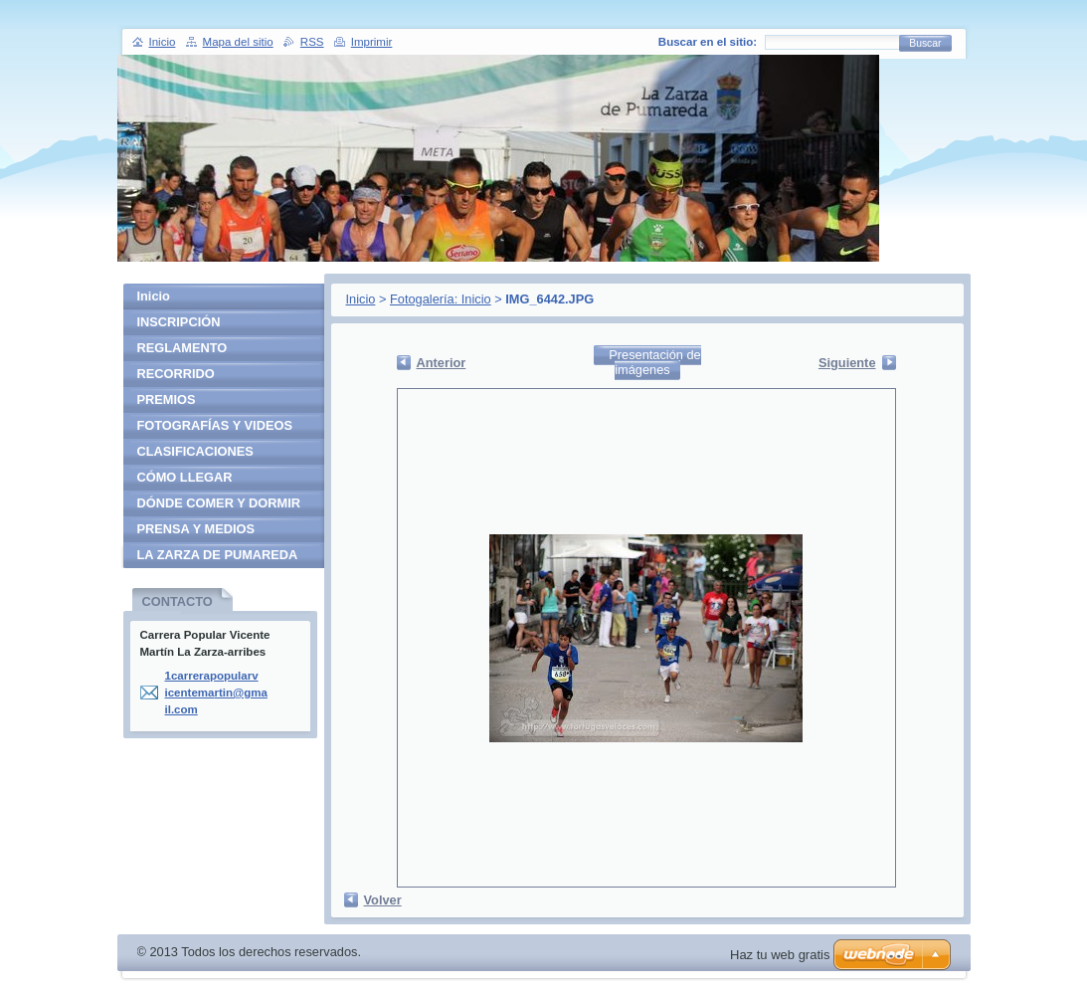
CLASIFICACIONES (195, 451)
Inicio (361, 299)
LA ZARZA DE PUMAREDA (217, 554)
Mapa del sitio (238, 42)
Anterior (441, 362)
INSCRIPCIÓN (179, 321)
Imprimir (372, 42)
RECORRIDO (176, 373)
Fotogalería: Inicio (440, 299)
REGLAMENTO (182, 347)
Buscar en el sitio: (707, 42)
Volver (383, 900)
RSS (312, 42)
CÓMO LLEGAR (185, 477)
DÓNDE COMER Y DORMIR (218, 503)
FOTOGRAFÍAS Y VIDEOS (214, 425)
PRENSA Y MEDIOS (196, 528)
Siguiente (847, 362)
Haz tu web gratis (779, 954)
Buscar (925, 43)
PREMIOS (166, 399)
